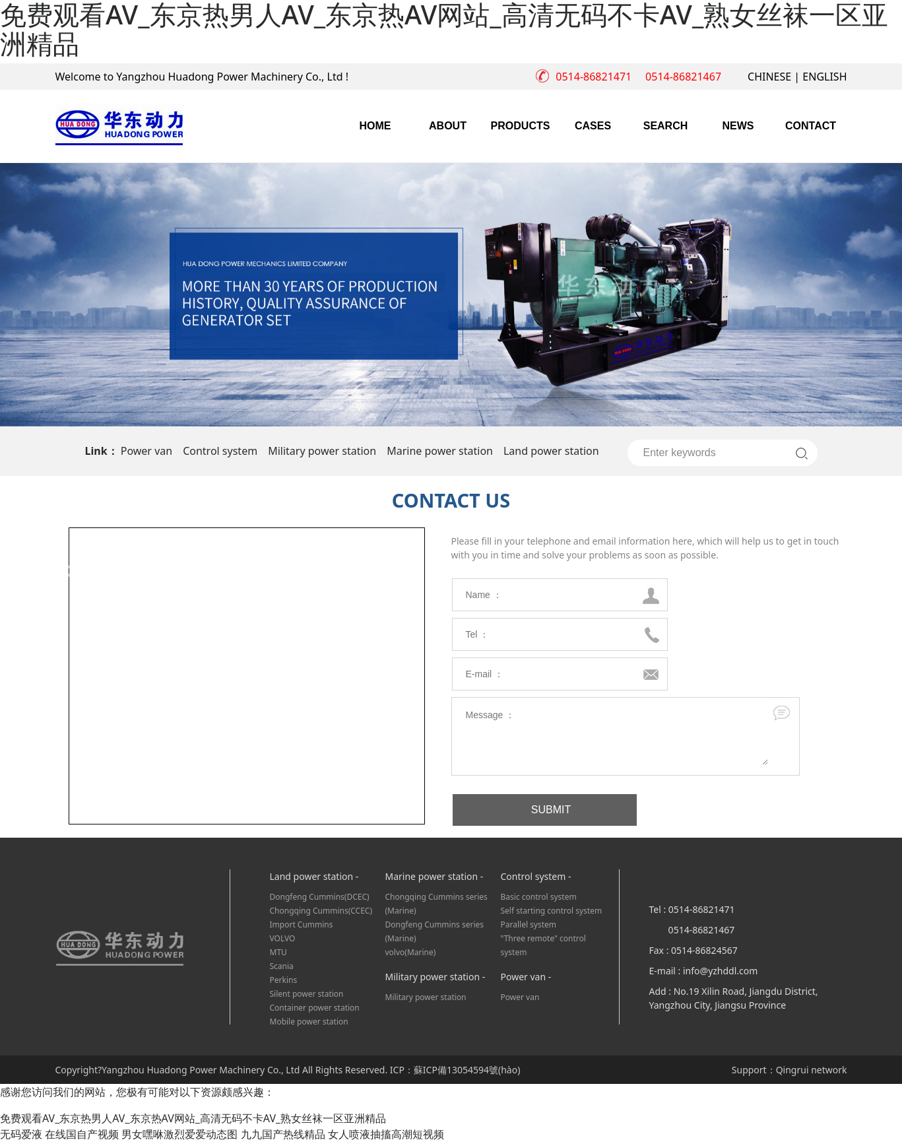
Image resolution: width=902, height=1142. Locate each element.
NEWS (738, 125)
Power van (146, 451)
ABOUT (448, 125)
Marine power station (440, 451)
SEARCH (665, 125)
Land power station (551, 451)
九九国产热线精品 (283, 1134)
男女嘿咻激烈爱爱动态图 (179, 1134)
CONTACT (810, 125)
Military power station (322, 451)
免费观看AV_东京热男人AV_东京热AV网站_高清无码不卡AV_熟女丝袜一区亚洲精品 (193, 1118)
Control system (220, 451)
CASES (593, 125)
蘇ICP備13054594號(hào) (467, 1069)
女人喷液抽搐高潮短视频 (386, 1134)
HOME (375, 125)
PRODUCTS (520, 125)
